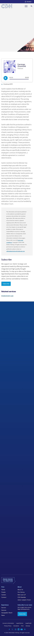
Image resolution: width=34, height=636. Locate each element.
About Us (20, 589)
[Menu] (27, 6)
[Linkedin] (18, 629)
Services (3, 610)
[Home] (6, 6)
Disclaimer (16, 626)
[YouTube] (21, 629)
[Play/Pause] (6, 78)
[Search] (31, 6)
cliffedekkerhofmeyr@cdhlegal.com (15, 251)
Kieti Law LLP (22, 595)
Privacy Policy (7, 626)
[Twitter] (12, 629)
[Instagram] (15, 629)
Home (3, 589)
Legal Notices (19, 623)
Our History (21, 592)
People (3, 592)
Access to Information (8, 623)
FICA (22, 626)
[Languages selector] (28, 1)
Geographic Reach (6, 613)
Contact (3, 597)
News (3, 615)
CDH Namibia (22, 597)
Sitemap (28, 626)
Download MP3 (7, 84)
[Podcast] (24, 629)
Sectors (3, 607)
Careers (3, 595)
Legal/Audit (28, 623)
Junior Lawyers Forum (24, 600)
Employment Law (7, 296)
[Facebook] (9, 629)
